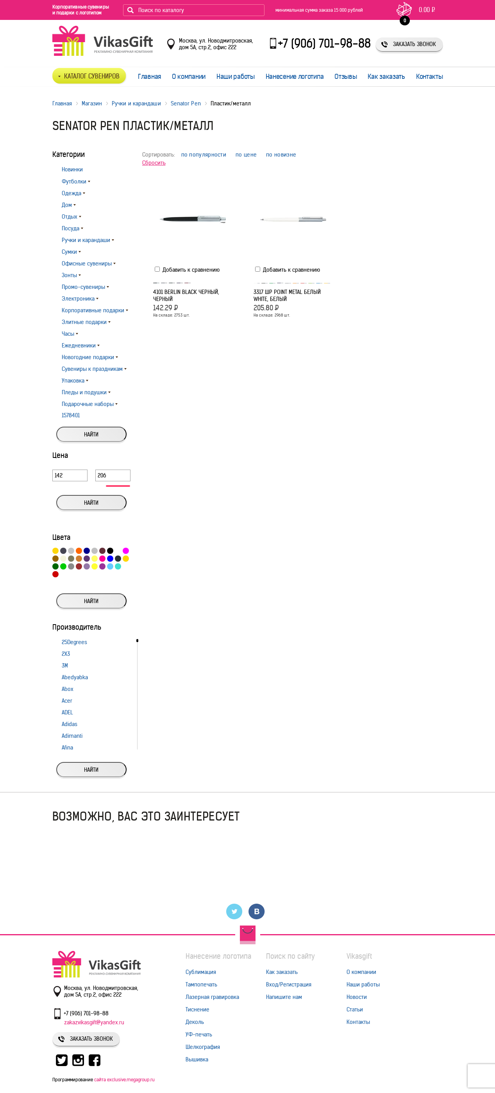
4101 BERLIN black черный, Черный (186, 295)
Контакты (429, 76)
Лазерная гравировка (212, 996)
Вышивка (197, 1059)
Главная (149, 76)
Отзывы (345, 76)
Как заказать (386, 76)
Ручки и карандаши (136, 103)
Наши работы (235, 76)
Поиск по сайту (290, 956)
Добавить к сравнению (187, 269)
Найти (91, 434)
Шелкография (203, 1046)
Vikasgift (359, 956)
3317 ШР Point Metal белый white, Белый (287, 295)
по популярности (204, 154)
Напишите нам (284, 996)
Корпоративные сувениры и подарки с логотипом (80, 10)
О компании (189, 76)
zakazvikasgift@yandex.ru (94, 1022)
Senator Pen (186, 103)
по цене (246, 154)
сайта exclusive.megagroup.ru (124, 1079)
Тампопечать (201, 984)
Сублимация (201, 972)
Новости (357, 996)
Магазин (92, 103)
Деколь (195, 1021)
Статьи (355, 1009)
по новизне (281, 154)
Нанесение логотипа (295, 76)
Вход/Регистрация (288, 984)
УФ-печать (199, 1034)
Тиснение (197, 1009)
